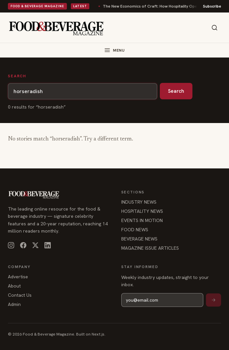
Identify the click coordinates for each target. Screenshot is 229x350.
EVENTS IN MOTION (142, 220)
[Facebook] (23, 245)
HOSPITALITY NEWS (142, 211)
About (14, 286)
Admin (14, 304)
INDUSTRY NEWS (139, 202)
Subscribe (212, 6)
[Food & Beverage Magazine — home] (56, 27)
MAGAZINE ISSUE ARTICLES (150, 248)
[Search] (214, 27)
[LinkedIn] (47, 245)
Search (176, 91)
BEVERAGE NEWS (139, 239)
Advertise (18, 277)
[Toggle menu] (114, 50)
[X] (35, 245)
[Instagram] (11, 245)
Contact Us (20, 295)
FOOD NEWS (134, 230)
